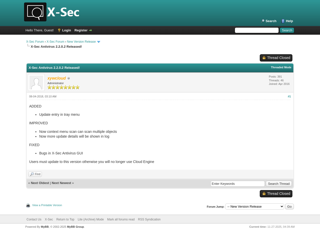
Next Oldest (40, 183)
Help (289, 21)
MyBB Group (75, 226)
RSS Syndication (149, 219)
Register (81, 30)
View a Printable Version (47, 205)
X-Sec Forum (35, 41)
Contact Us (34, 219)
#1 (289, 96)
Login (66, 30)
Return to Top (65, 219)
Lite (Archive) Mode (91, 219)
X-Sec (49, 219)
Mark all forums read (121, 219)
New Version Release (81, 41)
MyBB (45, 226)
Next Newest (61, 183)
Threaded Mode (281, 67)
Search (271, 21)
